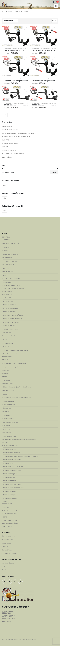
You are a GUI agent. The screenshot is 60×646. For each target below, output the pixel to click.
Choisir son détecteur (9, 336)
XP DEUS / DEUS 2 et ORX (22, 48)
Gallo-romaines (8, 419)
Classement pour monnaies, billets (15, 363)
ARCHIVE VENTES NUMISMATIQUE (13, 154)
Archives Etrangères (10, 474)
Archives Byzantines (10, 498)
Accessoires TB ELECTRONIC (12, 319)
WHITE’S (5, 275)
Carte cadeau (7, 126)
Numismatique (8, 343)
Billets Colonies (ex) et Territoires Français (17, 387)
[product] (16, 36)
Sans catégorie (7, 157)
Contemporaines (9, 405)
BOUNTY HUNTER (8, 265)
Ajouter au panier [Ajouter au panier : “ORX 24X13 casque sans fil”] (26, 29)
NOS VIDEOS (6, 517)
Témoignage (6, 543)
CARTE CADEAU (7, 526)
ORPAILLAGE (7, 333)
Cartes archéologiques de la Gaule (15, 350)
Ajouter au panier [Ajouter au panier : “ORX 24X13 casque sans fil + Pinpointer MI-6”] (54, 29)
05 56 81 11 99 (6, 614)
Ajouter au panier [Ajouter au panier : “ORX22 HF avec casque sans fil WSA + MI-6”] (54, 59)
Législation (5, 507)
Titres (5, 394)
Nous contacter (7, 540)
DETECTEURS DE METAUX (10, 48)
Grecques (6, 429)
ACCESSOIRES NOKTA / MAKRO (13, 315)
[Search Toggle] (54, 2)
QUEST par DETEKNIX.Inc (11, 254)
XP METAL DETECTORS (10, 261)
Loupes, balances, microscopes (14, 367)
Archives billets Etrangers (12, 460)
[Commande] (10, 21)
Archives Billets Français (11, 453)
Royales (6, 412)
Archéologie (7, 347)
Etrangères (7, 408)
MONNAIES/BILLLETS (8, 150)
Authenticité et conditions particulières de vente (19, 440)
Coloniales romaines (10, 422)
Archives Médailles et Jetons (13, 467)
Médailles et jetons (9, 401)
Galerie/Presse (7, 550)
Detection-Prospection (11, 354)
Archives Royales (9, 477)
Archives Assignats (9, 449)
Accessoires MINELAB (10, 308)
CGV (3, 566)
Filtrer (54, 172)
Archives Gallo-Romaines (12, 484)
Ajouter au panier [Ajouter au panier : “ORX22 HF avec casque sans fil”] (26, 59)
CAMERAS (5, 140)
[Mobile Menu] (56, 6)
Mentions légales (8, 563)
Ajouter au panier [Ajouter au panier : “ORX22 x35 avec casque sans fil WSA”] (26, 89)
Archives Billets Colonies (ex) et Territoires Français (21, 456)
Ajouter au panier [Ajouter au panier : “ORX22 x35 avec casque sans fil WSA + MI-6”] (54, 89)
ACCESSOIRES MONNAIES (10, 143)
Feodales (6, 415)
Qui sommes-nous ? (9, 536)
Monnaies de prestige (10, 436)
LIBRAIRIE (5, 147)
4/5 (4, 185)
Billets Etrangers (8, 391)
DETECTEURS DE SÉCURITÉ (11, 279)
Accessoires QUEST (10, 312)
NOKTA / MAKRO (8, 258)
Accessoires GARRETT (10, 305)
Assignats (6, 380)
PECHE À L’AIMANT (9, 326)
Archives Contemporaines (12, 470)
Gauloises (6, 426)
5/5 (4, 198)
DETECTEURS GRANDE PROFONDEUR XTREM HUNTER (19, 133)
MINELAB (6, 247)
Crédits (4, 570)
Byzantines (7, 433)
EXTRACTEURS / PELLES (10, 329)
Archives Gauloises (9, 491)
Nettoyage (7, 370)
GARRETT (6, 251)
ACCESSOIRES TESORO (11, 322)
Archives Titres (8, 463)
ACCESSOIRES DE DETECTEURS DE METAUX (16, 137)
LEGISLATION (7, 282)
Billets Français (8, 383)
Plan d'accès (6, 621)
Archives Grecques (9, 495)
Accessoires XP (8, 301)
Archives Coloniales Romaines (13, 488)
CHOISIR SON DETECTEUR (11, 286)
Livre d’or (5, 546)
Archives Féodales (9, 481)
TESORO (6, 268)
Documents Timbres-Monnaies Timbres (17, 398)
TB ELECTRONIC (8, 272)
